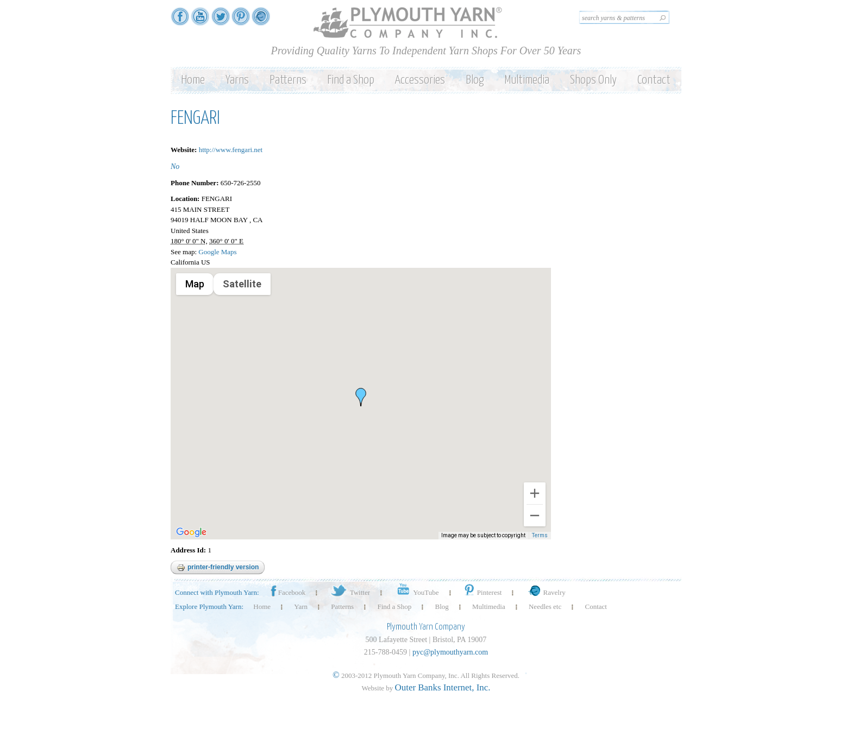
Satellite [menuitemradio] (242, 284)
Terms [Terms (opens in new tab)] (540, 535)
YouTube (415, 592)
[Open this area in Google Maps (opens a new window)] (191, 532)
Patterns (288, 80)
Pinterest (482, 592)
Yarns (237, 80)
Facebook (287, 592)
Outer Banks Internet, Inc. (443, 687)
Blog (475, 80)
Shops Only (593, 80)
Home (193, 80)
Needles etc (545, 606)
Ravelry (545, 592)
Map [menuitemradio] (194, 284)
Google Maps (217, 252)
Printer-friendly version (218, 567)
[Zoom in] (535, 493)
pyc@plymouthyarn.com (450, 652)
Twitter (349, 592)
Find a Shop (350, 80)
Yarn (301, 606)
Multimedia (526, 80)
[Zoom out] (535, 515)
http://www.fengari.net (231, 150)
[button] (360, 397)
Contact (654, 80)
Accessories (420, 80)
